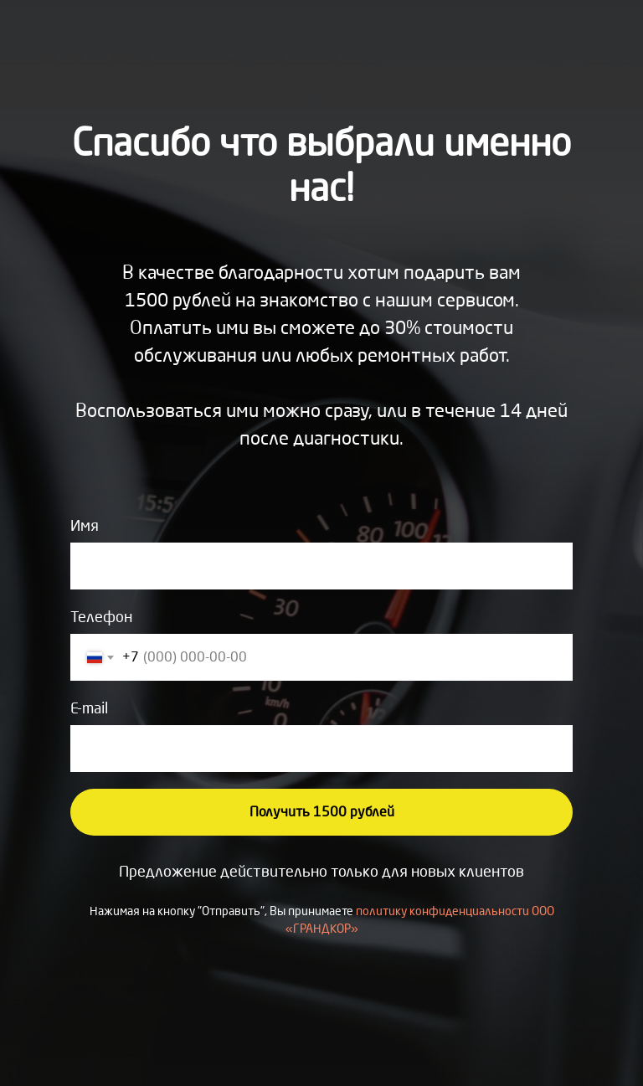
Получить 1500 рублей (321, 812)
